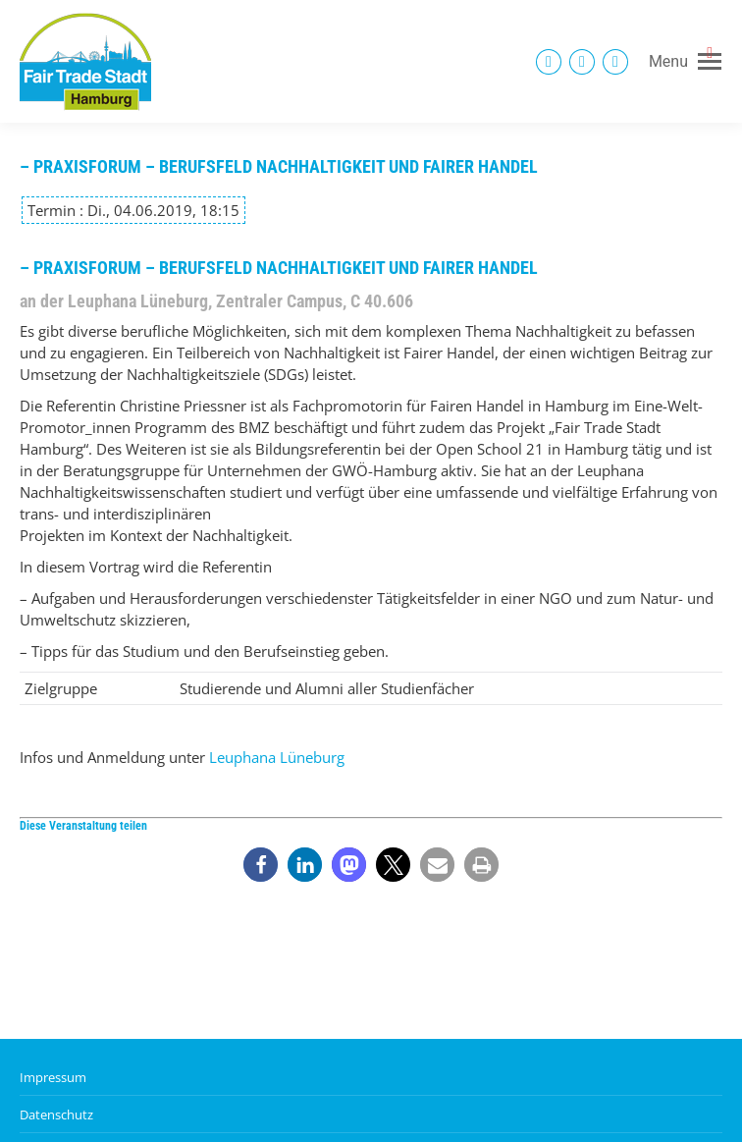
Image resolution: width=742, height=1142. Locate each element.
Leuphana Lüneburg (276, 757)
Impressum (53, 1077)
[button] (260, 864)
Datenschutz (56, 1114)
